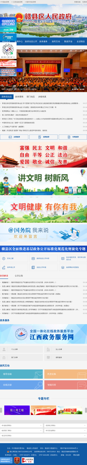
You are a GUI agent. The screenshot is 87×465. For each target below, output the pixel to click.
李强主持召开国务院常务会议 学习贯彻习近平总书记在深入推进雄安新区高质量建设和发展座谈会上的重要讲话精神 (41, 103)
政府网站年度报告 (72, 267)
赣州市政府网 (31, 2)
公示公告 (19, 275)
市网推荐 (75, 137)
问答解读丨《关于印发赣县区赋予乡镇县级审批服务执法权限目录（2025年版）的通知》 (33, 313)
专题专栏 (43, 398)
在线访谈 (7, 384)
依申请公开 (11, 267)
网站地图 (76, 455)
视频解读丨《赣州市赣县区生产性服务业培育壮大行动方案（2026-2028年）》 (29, 282)
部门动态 (31, 96)
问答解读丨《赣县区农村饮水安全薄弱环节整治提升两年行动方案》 (25, 298)
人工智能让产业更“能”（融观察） (13, 126)
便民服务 (59, 357)
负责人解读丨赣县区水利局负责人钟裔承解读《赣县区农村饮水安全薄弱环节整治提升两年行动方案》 (37, 301)
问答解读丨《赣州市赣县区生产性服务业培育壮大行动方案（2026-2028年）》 (29, 290)
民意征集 (51, 374)
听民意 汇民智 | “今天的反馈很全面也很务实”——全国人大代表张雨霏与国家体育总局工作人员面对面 (37, 119)
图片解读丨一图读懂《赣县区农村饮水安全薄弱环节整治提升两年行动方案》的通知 (31, 294)
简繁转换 (77, 2)
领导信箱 (7, 374)
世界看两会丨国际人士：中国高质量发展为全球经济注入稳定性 (24, 111)
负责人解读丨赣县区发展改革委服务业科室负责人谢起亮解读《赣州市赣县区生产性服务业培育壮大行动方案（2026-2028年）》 (41, 286)
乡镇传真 (42, 96)
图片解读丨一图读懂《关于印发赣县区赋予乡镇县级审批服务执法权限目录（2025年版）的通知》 (36, 305)
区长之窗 (10, 258)
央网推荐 (17, 137)
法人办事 (59, 349)
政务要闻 (19, 96)
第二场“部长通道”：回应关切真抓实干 (15, 115)
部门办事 (14, 357)
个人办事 (14, 349)
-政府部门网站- (6, 430)
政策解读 (4, 275)
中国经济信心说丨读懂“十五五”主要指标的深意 (18, 122)
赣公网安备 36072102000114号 (21, 451)
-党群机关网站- (50, 425)
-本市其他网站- (50, 430)
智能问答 (51, 384)
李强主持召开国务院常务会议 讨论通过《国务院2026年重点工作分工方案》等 (29, 107)
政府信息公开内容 (43, 258)
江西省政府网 (17, 2)
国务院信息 (7, 96)
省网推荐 (46, 137)
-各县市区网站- (6, 435)
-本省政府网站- (6, 425)
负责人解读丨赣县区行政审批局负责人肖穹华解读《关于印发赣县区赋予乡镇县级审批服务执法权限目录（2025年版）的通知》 (41, 309)
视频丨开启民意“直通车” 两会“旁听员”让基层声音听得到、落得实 (24, 130)
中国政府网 (5, 2)
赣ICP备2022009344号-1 (69, 448)
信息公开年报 (41, 267)
